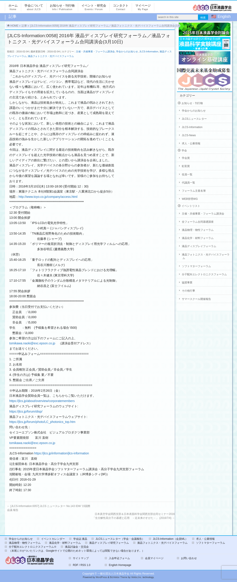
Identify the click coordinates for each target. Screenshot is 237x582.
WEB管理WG (190, 198)
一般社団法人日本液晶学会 (113, 573)
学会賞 (186, 158)
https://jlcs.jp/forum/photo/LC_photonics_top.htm (42, 422)
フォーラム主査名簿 (194, 190)
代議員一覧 (188, 182)
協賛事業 (187, 282)
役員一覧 (187, 174)
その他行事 (188, 290)
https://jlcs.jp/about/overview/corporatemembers (42, 401)
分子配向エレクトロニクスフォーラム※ (32, 546)
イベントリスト (191, 205)
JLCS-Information (148, 51)
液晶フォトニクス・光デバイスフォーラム (51, 56)
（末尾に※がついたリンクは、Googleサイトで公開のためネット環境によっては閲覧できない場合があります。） (77, 550)
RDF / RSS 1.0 (81, 565)
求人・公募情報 (191, 143)
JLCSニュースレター (194, 118)
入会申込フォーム (119, 558)
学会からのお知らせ (127, 51)
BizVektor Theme (119, 577)
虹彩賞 (186, 166)
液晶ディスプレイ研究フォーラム (109, 542)
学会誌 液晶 (80, 538)
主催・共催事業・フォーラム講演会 (95, 51)
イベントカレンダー (53, 538)
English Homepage (120, 565)
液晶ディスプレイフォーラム (199, 246)
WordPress (101, 577)
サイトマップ (81, 558)
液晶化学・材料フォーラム (198, 238)
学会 (184, 150)
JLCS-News (189, 135)
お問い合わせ (189, 558)
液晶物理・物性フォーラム (198, 229)
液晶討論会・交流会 (77, 546)
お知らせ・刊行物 (192, 103)
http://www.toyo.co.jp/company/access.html (48, 196)
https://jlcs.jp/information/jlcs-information (61, 453)
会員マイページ (154, 558)
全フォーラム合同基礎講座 (198, 221)
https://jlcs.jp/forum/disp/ (25, 411)
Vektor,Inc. (136, 577)
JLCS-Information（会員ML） (170, 538)
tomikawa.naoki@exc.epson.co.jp (32, 343)
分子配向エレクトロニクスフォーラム (204, 274)
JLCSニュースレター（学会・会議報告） (120, 538)
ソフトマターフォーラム (196, 266)
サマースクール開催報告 (196, 299)
